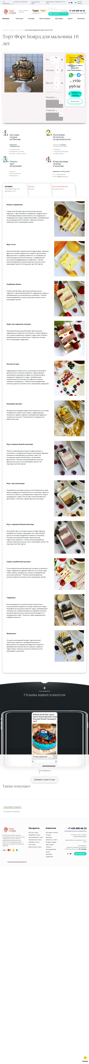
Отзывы (31, 18)
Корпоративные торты (36, 837)
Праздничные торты (35, 840)
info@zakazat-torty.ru (62, 176)
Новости (48, 847)
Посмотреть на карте (79, 836)
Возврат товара (51, 842)
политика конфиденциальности (17, 861)
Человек (50, 70)
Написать (54, 14)
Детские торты (16, 30)
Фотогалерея (44, 18)
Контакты (81, 18)
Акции (48, 852)
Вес (47, 59)
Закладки (49, 854)
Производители (51, 849)
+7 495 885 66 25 (77, 11)
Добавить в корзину (74, 94)
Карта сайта (50, 844)
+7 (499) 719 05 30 (60, 174)
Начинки (19, 18)
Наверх (85, 1059)
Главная (5, 30)
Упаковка (51, 110)
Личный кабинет (78, 2)
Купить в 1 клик (75, 101)
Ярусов (49, 83)
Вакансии (49, 837)
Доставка (59, 18)
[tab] (15, 190)
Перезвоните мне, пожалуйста (77, 13)
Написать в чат (71, 75)
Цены (70, 18)
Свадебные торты (34, 835)
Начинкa (51, 97)
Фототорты (32, 844)
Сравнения (49, 856)
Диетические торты (35, 847)
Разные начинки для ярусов (54, 92)
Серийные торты (34, 842)
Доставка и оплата (52, 832)
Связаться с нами (51, 840)
